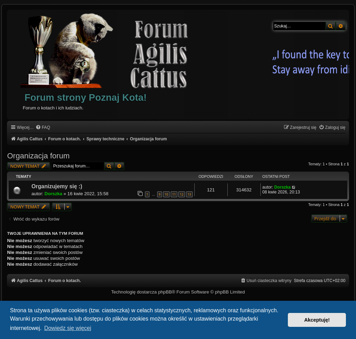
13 (189, 194)
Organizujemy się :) (56, 186)
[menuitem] (42, 127)
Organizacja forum (38, 155)
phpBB (165, 292)
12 (181, 194)
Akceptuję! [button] (317, 320)
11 (174, 194)
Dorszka (53, 193)
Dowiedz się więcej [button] (67, 328)
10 (166, 194)
